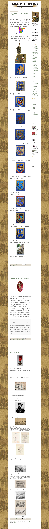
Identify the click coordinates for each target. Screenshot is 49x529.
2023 (33, 100)
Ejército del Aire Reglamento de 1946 (35, 70)
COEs (33, 54)
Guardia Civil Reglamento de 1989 (35, 80)
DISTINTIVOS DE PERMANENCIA (34, 66)
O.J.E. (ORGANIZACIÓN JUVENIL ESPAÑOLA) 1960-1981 (36, 127)
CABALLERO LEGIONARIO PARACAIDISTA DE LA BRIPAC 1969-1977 (36, 133)
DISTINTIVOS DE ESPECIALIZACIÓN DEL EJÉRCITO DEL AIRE (34, 65)
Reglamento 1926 (34, 89)
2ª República (33, 45)
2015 (33, 120)
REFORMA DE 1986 (34, 88)
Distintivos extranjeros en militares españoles (35, 68)
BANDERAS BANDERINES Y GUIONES (35, 52)
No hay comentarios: (20, 264)
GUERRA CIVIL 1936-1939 (35, 81)
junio (33, 108)
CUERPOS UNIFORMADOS (35, 59)
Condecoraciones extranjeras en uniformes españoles (35, 56)
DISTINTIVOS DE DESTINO (14, 265)
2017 (33, 118)
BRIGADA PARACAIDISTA (35, 53)
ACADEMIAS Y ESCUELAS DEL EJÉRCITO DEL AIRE (35, 48)
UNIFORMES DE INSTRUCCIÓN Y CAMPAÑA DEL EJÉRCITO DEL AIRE (35, 95)
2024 (33, 99)
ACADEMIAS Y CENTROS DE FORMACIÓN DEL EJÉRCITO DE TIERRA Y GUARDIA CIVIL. (35, 47)
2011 (33, 123)
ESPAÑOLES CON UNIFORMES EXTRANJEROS (35, 74)
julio (33, 107)
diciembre (34, 104)
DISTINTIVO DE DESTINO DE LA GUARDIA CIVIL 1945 (19, 279)
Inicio (20, 521)
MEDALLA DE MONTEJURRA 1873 (16, 353)
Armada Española (34, 50)
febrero (34, 111)
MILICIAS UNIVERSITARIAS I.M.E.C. (35, 83)
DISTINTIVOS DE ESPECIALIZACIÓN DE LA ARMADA (35, 63)
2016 (33, 119)
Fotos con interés (34, 78)
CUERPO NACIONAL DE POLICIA (34, 57)
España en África (34, 73)
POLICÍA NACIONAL (34, 87)
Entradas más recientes (12, 521)
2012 (33, 122)
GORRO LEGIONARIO (36, 150)
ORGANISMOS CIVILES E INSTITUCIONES (34, 84)
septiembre (34, 106)
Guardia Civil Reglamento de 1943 (20, 339)
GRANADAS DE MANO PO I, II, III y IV (36, 139)
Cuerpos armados (34, 58)
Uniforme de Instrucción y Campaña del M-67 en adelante (35, 93)
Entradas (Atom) (14, 522)
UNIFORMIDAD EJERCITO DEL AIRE (35, 96)
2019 (33, 103)
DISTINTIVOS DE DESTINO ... (35, 113)
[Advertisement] (20, 271)
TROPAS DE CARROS (34, 91)
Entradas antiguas (28, 521)
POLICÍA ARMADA (34, 86)
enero (33, 112)
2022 (33, 101)
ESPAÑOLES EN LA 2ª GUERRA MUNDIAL (34, 76)
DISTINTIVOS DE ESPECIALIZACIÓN (34, 61)
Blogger (28, 527)
